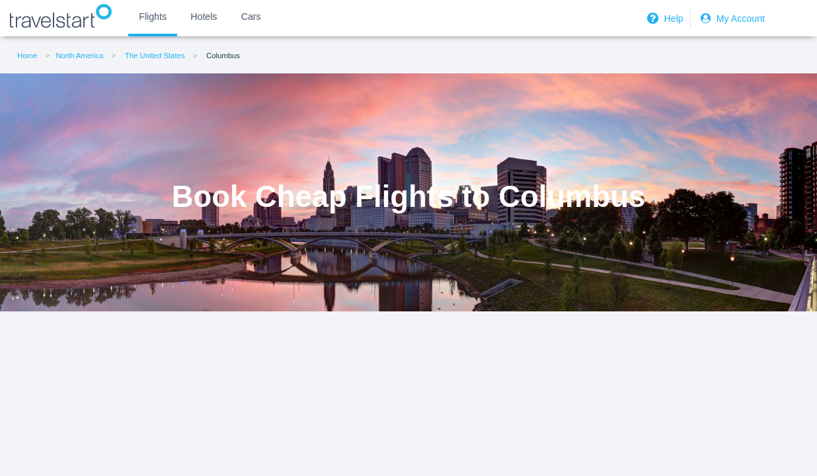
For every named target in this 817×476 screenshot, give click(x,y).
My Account (731, 18)
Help (663, 18)
